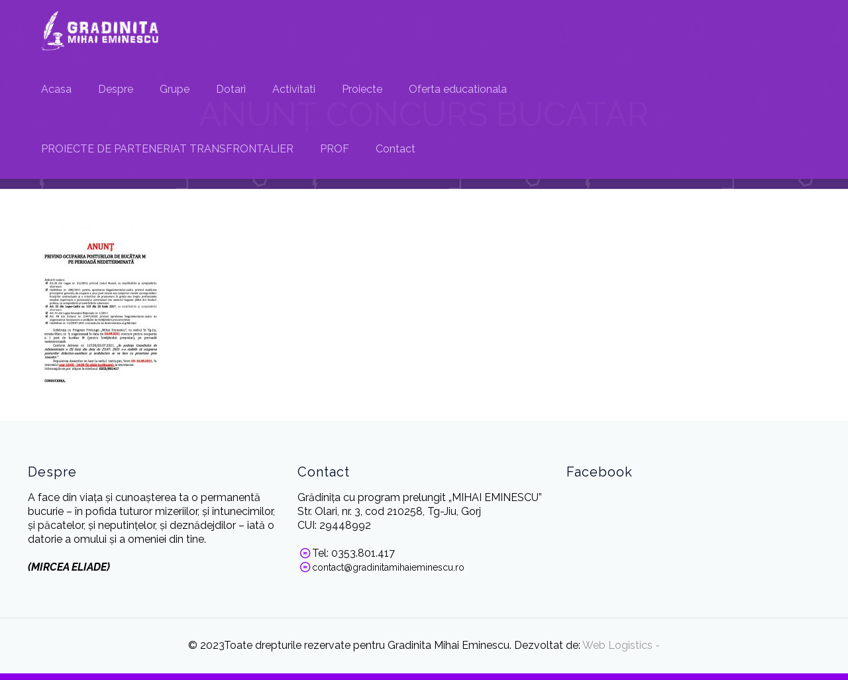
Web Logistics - (620, 645)
